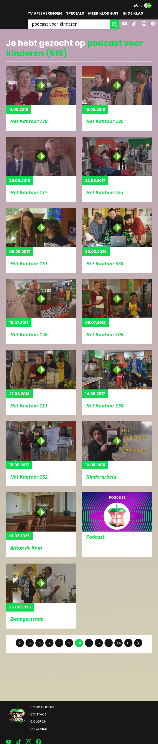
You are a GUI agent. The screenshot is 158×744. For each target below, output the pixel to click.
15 (128, 643)
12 (99, 643)
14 (118, 643)
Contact (38, 714)
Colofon (38, 721)
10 (79, 643)
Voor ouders (42, 707)
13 (108, 643)
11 (89, 643)
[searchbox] (69, 24)
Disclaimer (40, 728)
